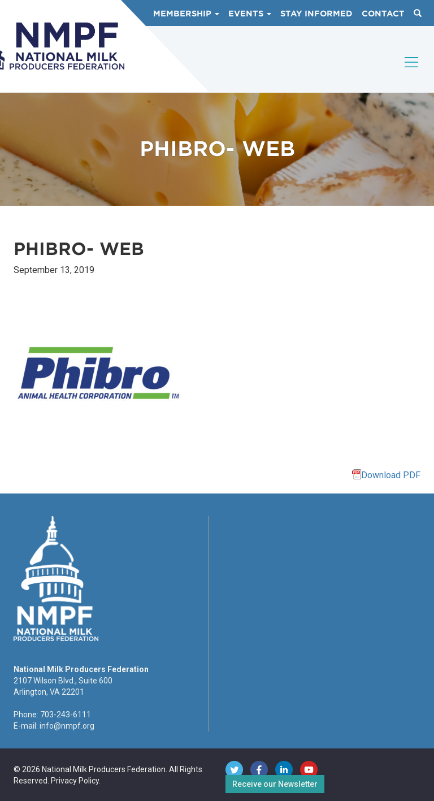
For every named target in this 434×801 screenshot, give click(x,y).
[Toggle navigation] (412, 72)
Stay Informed (316, 13)
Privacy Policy (75, 780)
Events (249, 13)
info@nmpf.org (67, 725)
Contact (383, 13)
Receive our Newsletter (275, 784)
